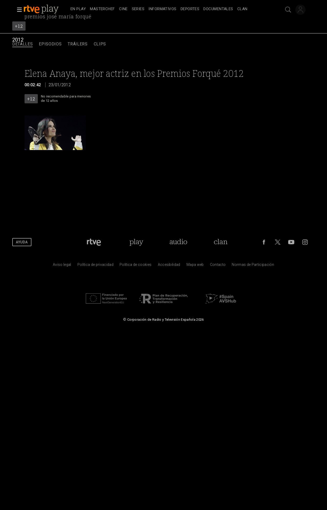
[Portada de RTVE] (94, 242)
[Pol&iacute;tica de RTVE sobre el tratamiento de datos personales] (95, 266)
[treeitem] (78, 9)
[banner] (46, 9)
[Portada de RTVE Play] (136, 242)
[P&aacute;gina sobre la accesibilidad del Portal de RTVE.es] (169, 266)
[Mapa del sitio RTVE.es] (195, 266)
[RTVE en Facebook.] (264, 242)
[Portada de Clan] (221, 242)
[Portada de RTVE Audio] (178, 242)
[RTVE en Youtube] (291, 242)
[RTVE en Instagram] (305, 242)
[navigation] (169, 9)
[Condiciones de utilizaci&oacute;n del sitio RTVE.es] (62, 266)
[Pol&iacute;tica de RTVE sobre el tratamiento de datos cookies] (135, 266)
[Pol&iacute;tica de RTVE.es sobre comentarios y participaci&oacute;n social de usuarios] (253, 266)
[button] (18, 9)
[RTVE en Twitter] (278, 242)
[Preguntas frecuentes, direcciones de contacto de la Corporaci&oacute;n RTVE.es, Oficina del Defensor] (218, 266)
